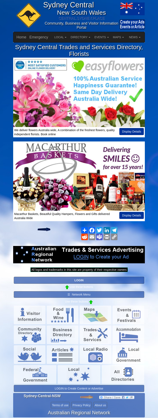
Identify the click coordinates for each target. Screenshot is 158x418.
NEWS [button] (135, 37)
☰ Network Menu (78, 294)
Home (21, 37)
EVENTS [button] (101, 37)
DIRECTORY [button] (80, 37)
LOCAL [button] (60, 37)
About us (100, 405)
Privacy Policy (82, 405)
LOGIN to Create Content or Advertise (79, 388)
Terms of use (60, 405)
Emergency (38, 37)
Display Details (131, 131)
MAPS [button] (118, 37)
